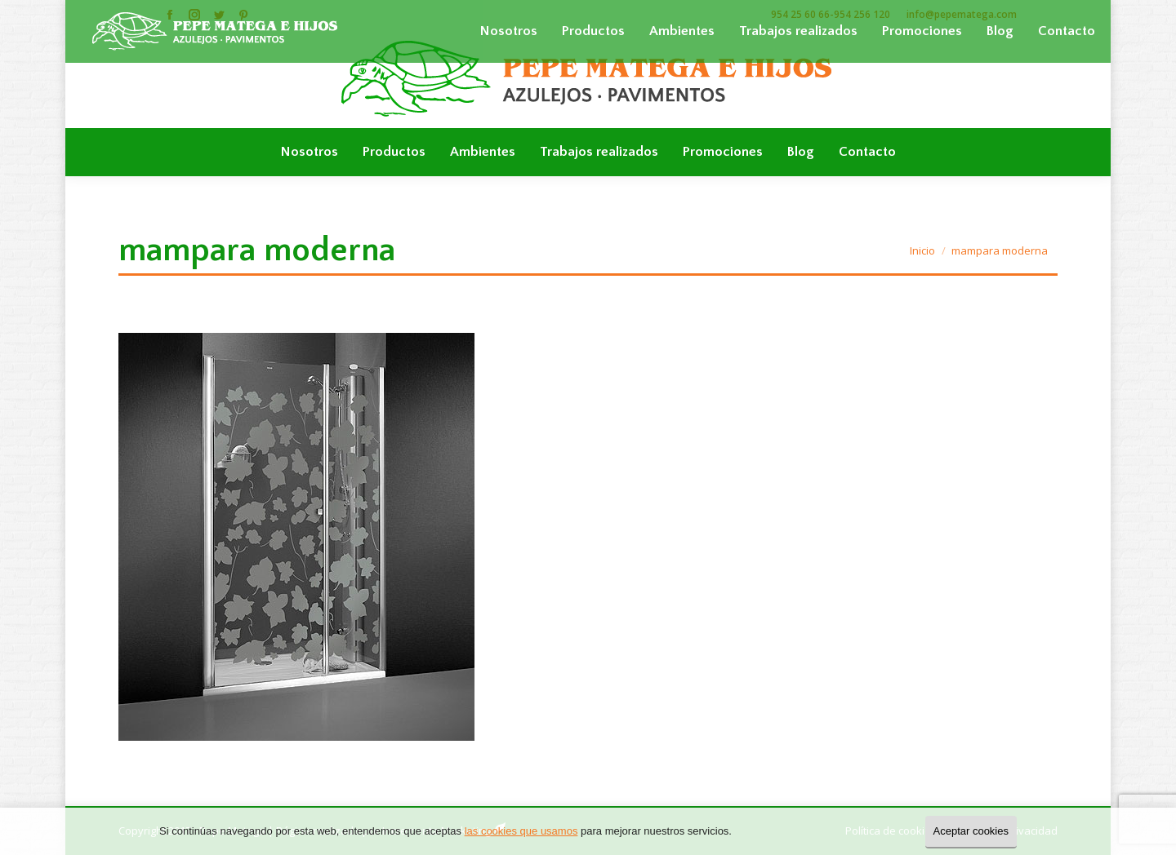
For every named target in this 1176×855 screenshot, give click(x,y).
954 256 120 (862, 14)
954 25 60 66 (800, 14)
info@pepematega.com (961, 14)
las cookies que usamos (521, 831)
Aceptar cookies (971, 831)
